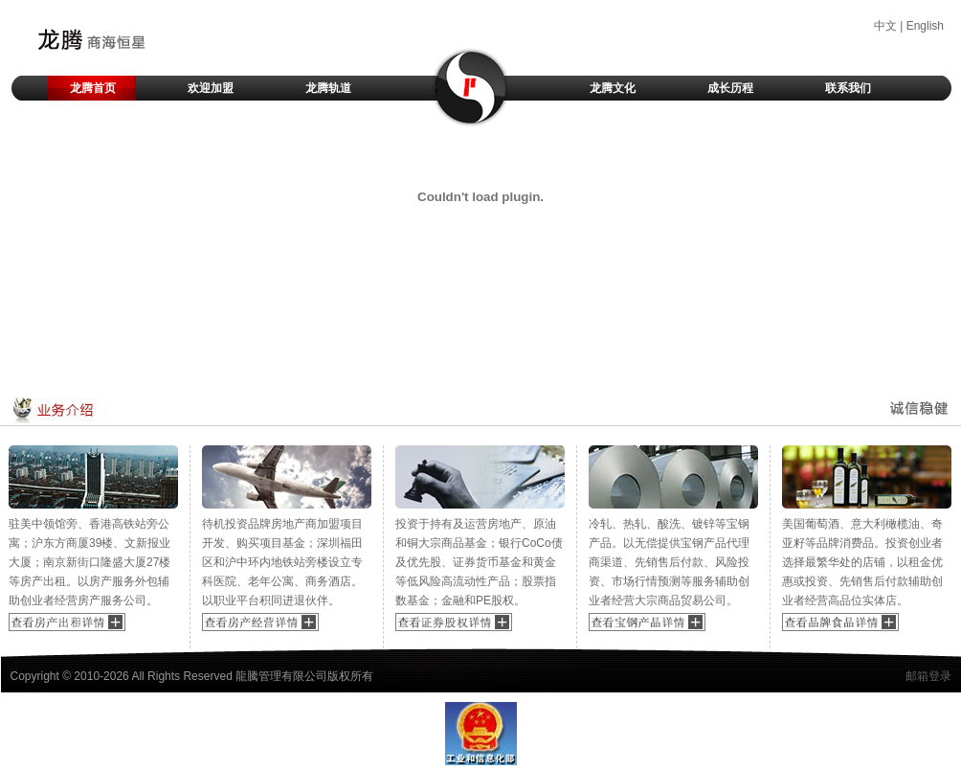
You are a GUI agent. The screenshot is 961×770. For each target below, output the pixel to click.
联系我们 (848, 88)
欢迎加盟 (211, 88)
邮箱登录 (928, 676)
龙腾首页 (93, 88)
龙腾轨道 (328, 88)
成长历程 (730, 88)
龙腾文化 (613, 88)
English (925, 26)
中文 (885, 26)
